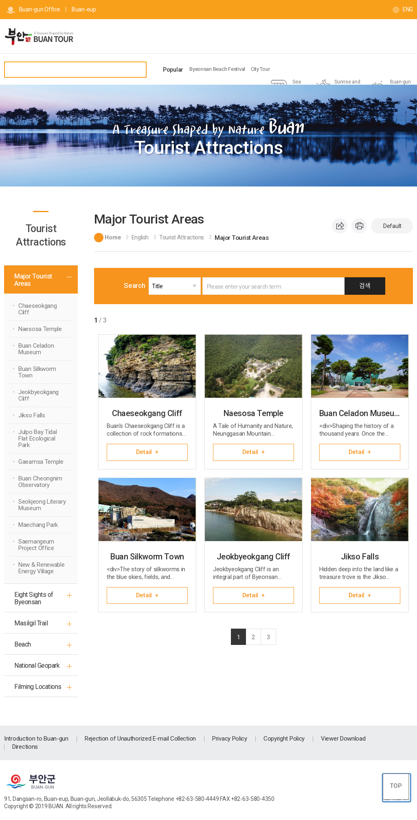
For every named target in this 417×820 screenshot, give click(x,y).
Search (138, 285)
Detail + (147, 452)
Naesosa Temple (40, 329)
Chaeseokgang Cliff (37, 309)
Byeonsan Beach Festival (217, 69)
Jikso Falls (31, 415)
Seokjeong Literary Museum (42, 505)
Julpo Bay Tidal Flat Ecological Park (37, 438)
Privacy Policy (229, 738)
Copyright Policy (284, 738)
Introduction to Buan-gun (36, 738)
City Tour (260, 69)
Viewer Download (343, 738)
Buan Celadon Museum (36, 349)
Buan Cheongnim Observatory (40, 482)
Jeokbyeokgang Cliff (38, 395)
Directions (25, 746)
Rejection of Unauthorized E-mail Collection (140, 738)
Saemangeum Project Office (36, 545)
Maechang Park (38, 524)
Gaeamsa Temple (41, 461)
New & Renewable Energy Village (41, 568)
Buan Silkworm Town (37, 372)
